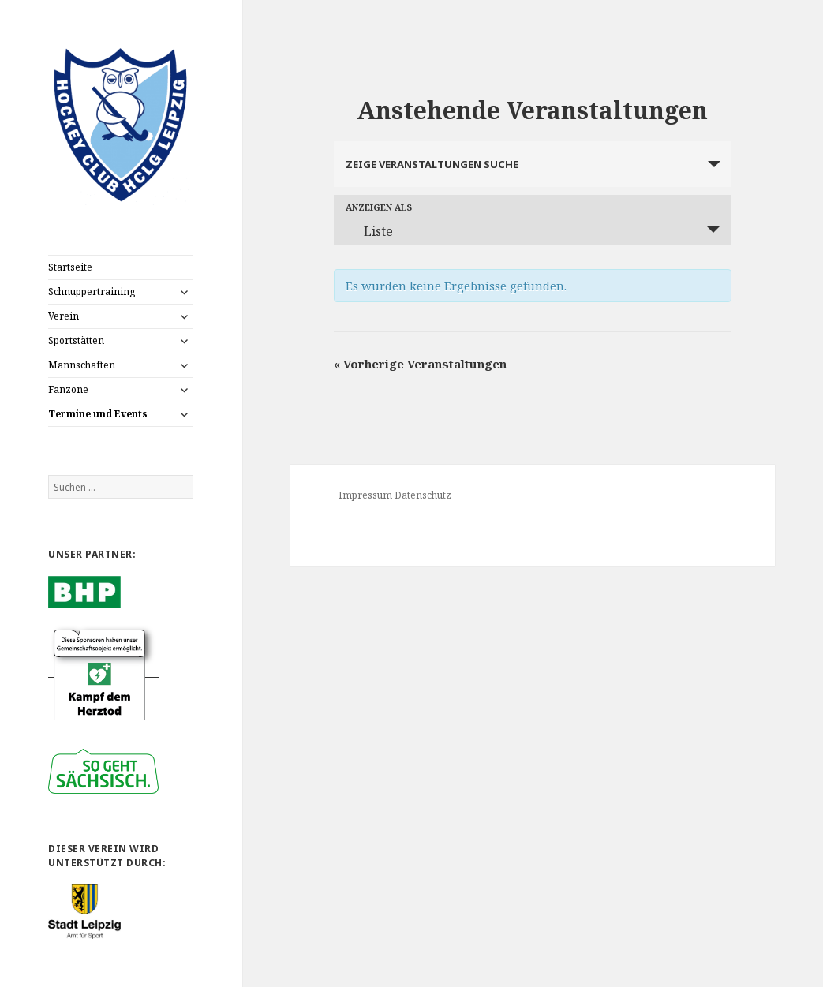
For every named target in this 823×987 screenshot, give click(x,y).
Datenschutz (423, 495)
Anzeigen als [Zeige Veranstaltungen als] (379, 207)
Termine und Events (98, 414)
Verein (63, 316)
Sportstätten (76, 340)
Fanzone (68, 389)
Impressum (365, 495)
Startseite (70, 267)
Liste (369, 231)
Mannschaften (81, 365)
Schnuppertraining (91, 291)
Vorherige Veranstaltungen (420, 364)
